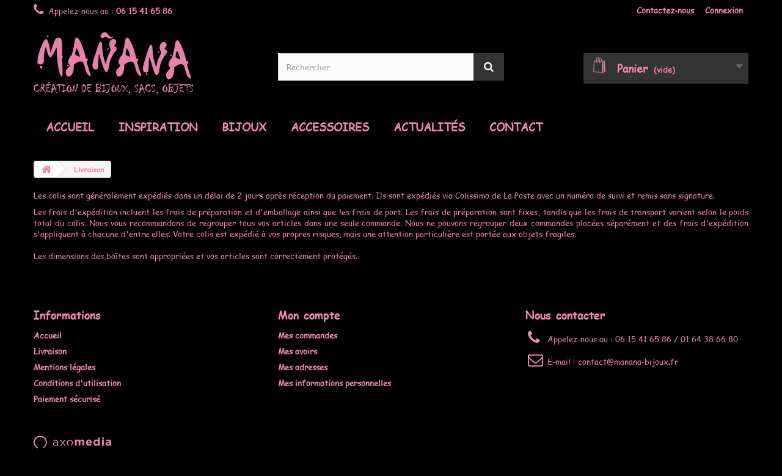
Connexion (724, 10)
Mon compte (309, 315)
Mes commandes (307, 335)
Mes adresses (302, 367)
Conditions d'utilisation (77, 383)
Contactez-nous (665, 10)
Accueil (70, 127)
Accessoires (330, 127)
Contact (516, 127)
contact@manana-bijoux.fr (628, 361)
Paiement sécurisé (67, 399)
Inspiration (158, 127)
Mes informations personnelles (334, 383)
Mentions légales (64, 367)
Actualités (429, 127)
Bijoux (244, 127)
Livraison (50, 351)
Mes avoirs (297, 351)
